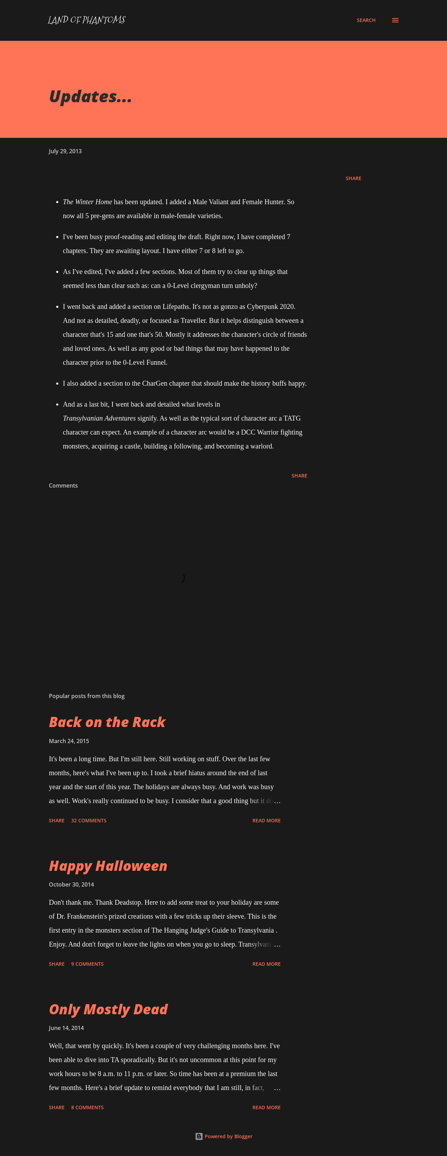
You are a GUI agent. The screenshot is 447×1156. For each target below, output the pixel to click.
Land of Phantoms (85, 20)
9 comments (87, 964)
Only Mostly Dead (108, 1008)
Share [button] (353, 178)
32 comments (89, 820)
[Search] (366, 20)
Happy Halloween (108, 865)
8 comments (87, 1107)
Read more (266, 820)
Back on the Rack (107, 721)
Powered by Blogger (223, 1136)
